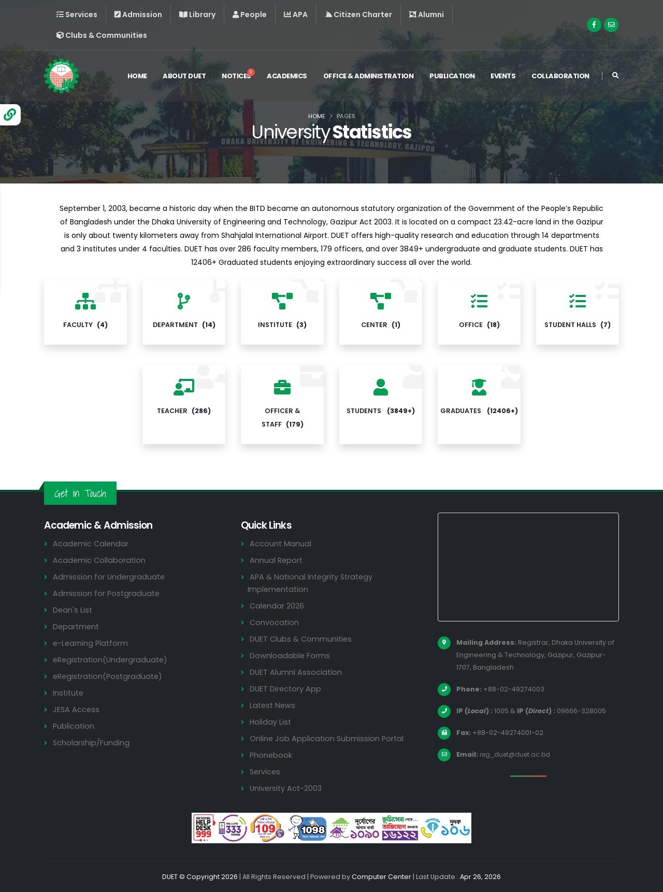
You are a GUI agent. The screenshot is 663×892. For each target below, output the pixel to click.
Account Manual (281, 543)
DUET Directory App (286, 688)
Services (266, 771)
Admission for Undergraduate (110, 576)
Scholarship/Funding (91, 742)
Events (503, 77)
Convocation (275, 622)
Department (77, 626)
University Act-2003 (287, 788)
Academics (287, 77)
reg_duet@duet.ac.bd (517, 754)
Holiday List (271, 721)
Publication (452, 77)
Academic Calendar (91, 543)
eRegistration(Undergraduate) (112, 659)
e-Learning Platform (91, 643)
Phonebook (271, 754)
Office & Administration (368, 77)
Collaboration (560, 77)
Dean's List (73, 609)
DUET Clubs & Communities (302, 638)
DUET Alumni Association (296, 672)
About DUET (184, 77)
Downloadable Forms (290, 655)
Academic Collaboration (100, 560)
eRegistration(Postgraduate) (110, 676)
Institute (69, 692)
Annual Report (277, 560)
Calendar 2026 (277, 605)
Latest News (273, 705)
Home (137, 77)
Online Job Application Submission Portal (328, 738)
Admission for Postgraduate (107, 593)
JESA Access (76, 709)
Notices (238, 75)
